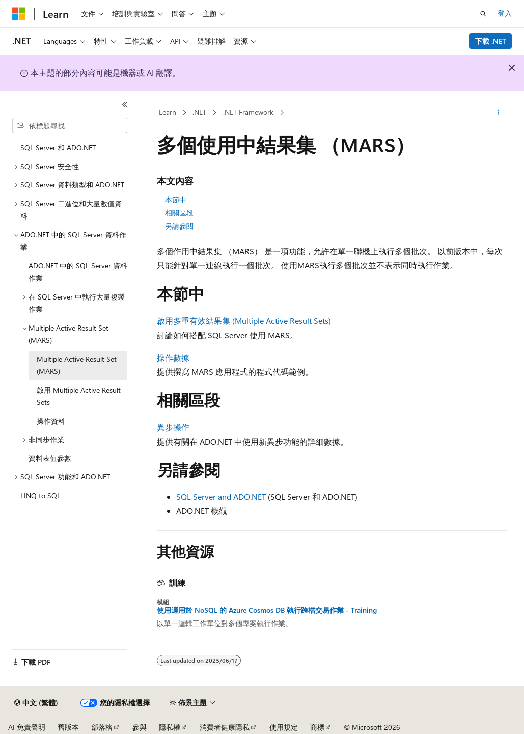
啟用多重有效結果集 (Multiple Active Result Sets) (244, 320)
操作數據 (173, 357)
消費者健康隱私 (225, 727)
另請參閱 (179, 226)
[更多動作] (498, 112)
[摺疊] (124, 104)
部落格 (102, 727)
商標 (317, 727)
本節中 (175, 199)
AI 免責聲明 (26, 727)
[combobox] (69, 126)
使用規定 (283, 727)
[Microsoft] (18, 13)
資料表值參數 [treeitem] (50, 458)
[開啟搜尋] (483, 14)
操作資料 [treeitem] (51, 421)
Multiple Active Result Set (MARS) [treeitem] (77, 365)
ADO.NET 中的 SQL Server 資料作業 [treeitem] (78, 272)
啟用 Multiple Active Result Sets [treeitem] (79, 396)
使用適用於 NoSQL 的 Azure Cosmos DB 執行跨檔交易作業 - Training (267, 610)
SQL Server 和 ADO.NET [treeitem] (58, 147)
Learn (167, 112)
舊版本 (68, 727)
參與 (139, 727)
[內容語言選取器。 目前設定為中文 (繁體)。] (36, 703)
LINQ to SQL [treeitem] (40, 495)
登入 (505, 13)
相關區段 (179, 213)
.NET (199, 112)
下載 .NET (490, 41)
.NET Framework (248, 112)
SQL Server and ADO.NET (221, 496)
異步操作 (173, 427)
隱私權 (169, 727)
